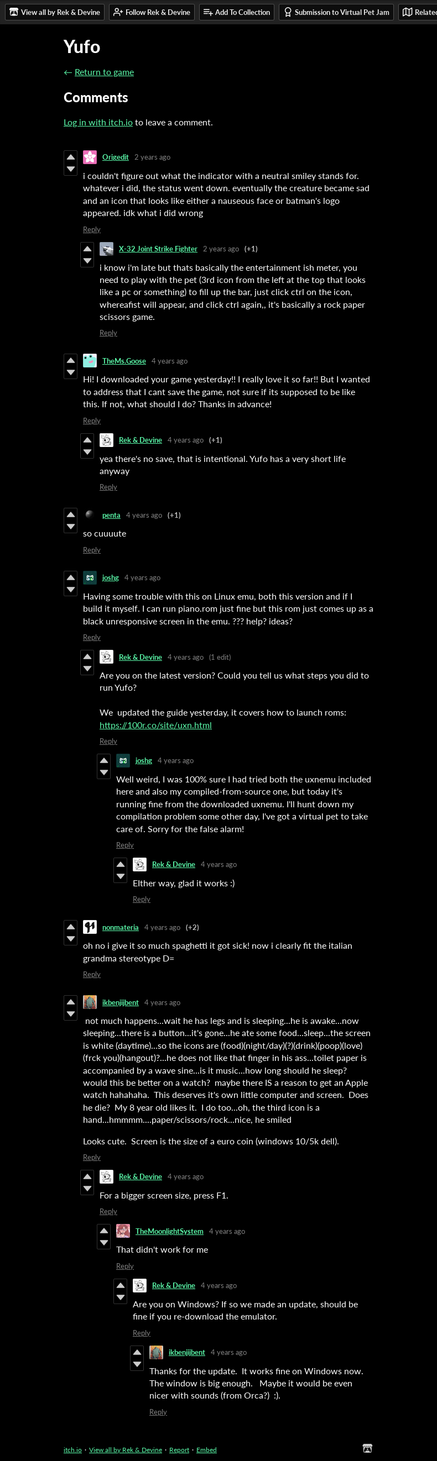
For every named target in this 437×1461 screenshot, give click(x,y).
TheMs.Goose (124, 360)
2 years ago (152, 157)
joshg (110, 577)
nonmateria (120, 927)
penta (111, 515)
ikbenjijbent (120, 1002)
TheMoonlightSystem (170, 1231)
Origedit (115, 157)
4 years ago (170, 360)
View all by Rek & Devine (125, 1450)
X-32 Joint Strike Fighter (158, 248)
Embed (206, 1450)
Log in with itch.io (98, 122)
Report (179, 1450)
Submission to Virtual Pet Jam (336, 12)
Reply (92, 229)
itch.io (73, 1450)
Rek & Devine (140, 439)
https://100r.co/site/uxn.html (156, 724)
